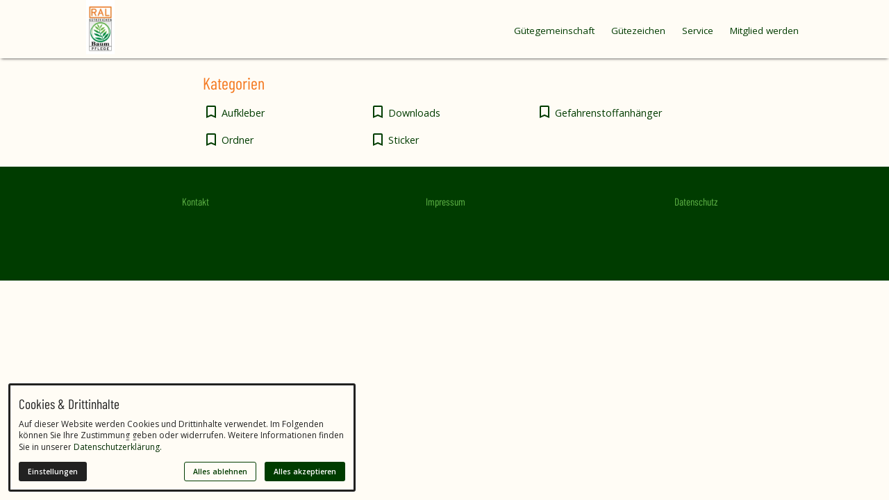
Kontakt (195, 201)
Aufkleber (243, 112)
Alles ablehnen (220, 471)
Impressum (445, 201)
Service (697, 30)
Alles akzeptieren (305, 471)
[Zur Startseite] (127, 27)
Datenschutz (695, 201)
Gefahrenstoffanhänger (608, 112)
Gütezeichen (638, 30)
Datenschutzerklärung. (118, 447)
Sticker (403, 140)
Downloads (414, 112)
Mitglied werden (764, 30)
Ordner (238, 140)
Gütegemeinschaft (554, 30)
